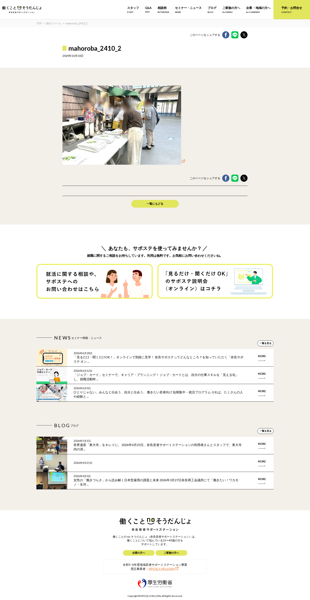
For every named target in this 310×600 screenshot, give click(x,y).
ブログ (212, 9)
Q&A (148, 9)
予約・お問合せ (291, 9)
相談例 (163, 9)
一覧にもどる (155, 203)
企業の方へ (138, 552)
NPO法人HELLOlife (161, 569)
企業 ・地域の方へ (258, 9)
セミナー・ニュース (188, 9)
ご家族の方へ (231, 9)
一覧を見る (265, 343)
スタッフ (133, 9)
